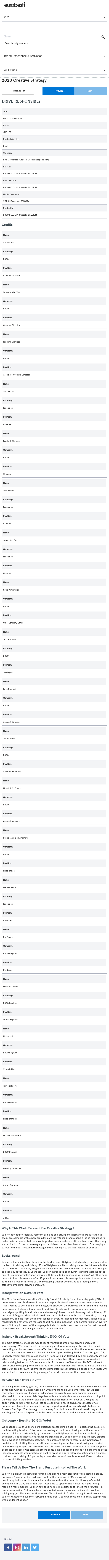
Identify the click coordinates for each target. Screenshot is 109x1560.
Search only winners (15, 43)
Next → (91, 91)
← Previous (59, 91)
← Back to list (17, 90)
